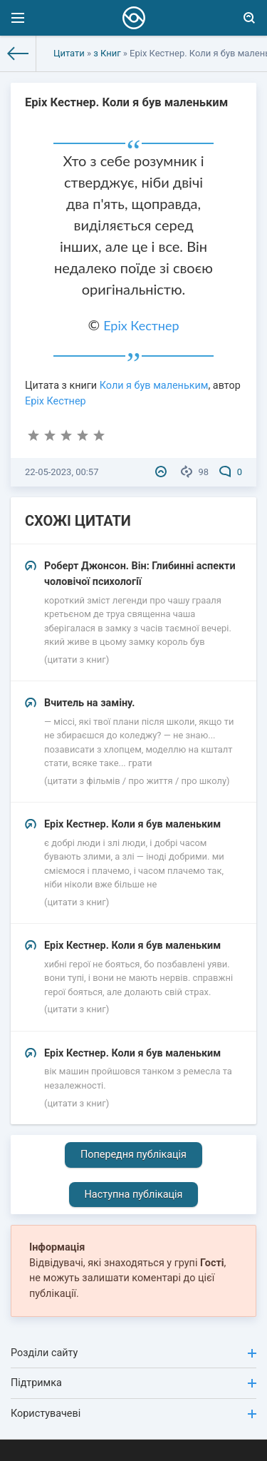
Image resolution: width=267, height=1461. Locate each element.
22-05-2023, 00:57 (61, 472)
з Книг (106, 53)
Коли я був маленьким (154, 386)
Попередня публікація (133, 1155)
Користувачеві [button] (133, 1413)
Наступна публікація (134, 1194)
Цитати (69, 53)
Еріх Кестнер (141, 325)
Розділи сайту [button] (133, 1353)
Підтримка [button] (133, 1383)
